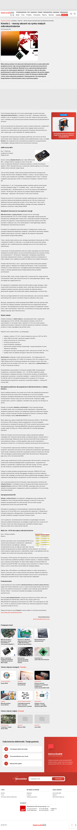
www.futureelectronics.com (41, 619)
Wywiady (51, 15)
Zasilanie (40, 12)
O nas (2, 795)
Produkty (29, 15)
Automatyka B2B (57, 793)
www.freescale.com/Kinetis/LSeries (11, 612)
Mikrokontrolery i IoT (65, 12)
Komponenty (34, 12)
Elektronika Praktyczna (58, 797)
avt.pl (52, 810)
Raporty (44, 15)
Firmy (22, 15)
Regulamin (29, 793)
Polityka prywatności (32, 797)
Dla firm (64, 15)
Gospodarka (36, 15)
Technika (58, 15)
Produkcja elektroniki (21, 12)
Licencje (29, 795)
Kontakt (3, 793)
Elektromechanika (48, 12)
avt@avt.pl (53, 808)
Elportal (54, 795)
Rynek (17, 15)
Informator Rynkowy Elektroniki (9, 797)
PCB (28, 12)
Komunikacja (56, 12)
